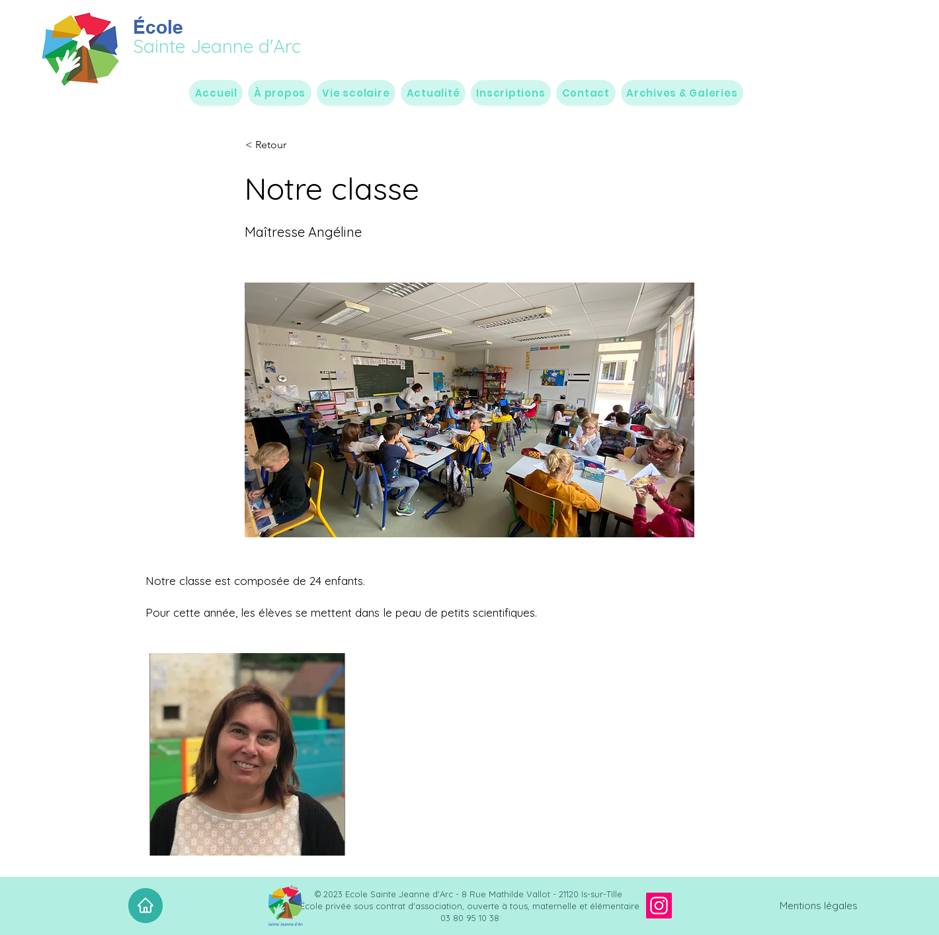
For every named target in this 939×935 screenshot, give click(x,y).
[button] (279, 93)
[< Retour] (289, 145)
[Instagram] (659, 905)
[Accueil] (145, 905)
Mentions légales (819, 905)
